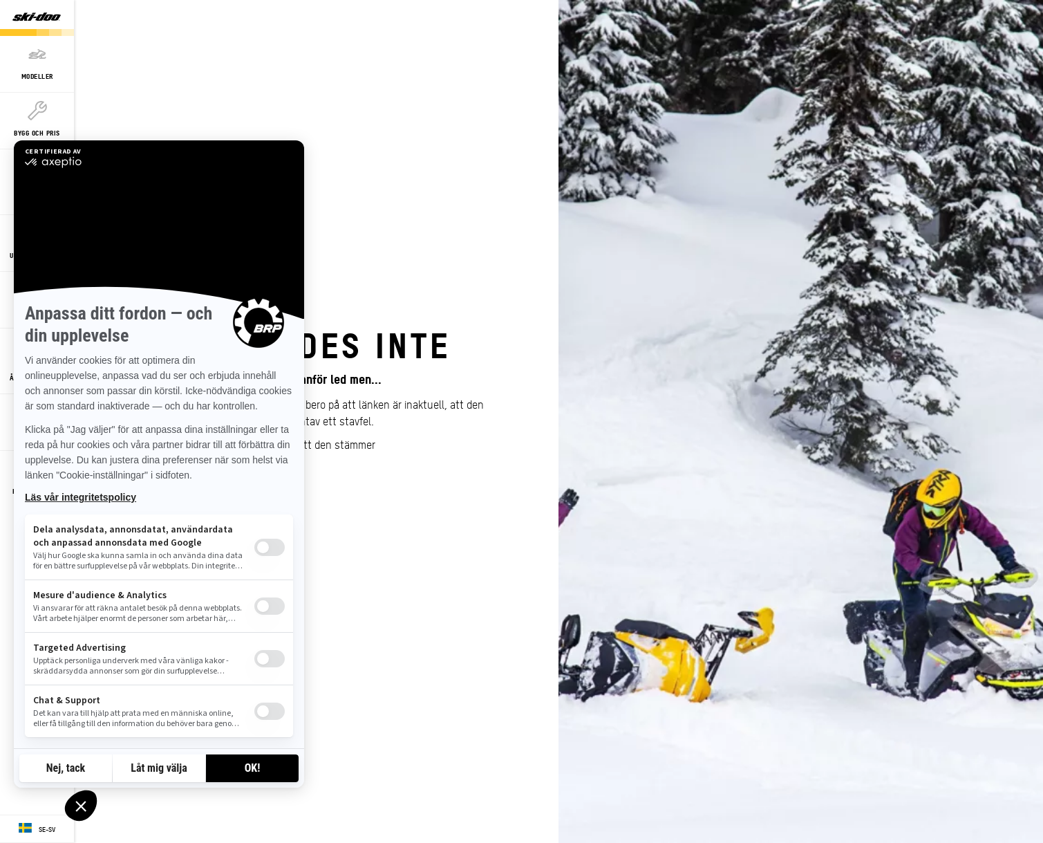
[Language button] (37, 829)
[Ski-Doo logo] (36, 18)
